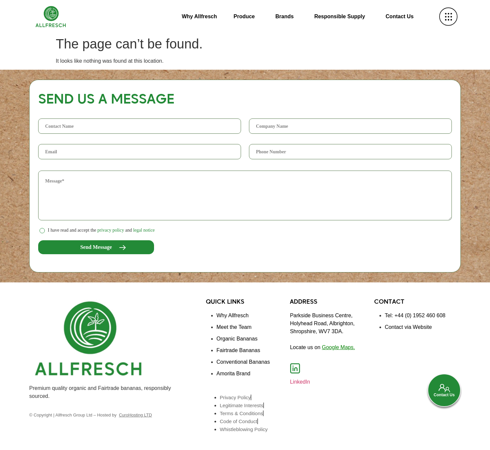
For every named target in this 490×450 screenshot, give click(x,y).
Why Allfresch (199, 16)
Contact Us (400, 16)
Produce (244, 16)
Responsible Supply (339, 16)
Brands (285, 16)
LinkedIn (300, 382)
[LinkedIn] (295, 368)
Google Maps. (338, 347)
